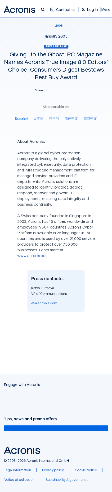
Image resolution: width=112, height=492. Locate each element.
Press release (56, 46)
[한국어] (54, 118)
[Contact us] (63, 12)
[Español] (21, 118)
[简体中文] (71, 118)
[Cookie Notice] (86, 470)
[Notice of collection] (19, 479)
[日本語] (38, 118)
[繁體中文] (90, 118)
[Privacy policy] (53, 470)
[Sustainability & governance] (67, 479)
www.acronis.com (33, 255)
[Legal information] (17, 470)
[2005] (56, 26)
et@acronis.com (44, 303)
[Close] (106, 9)
